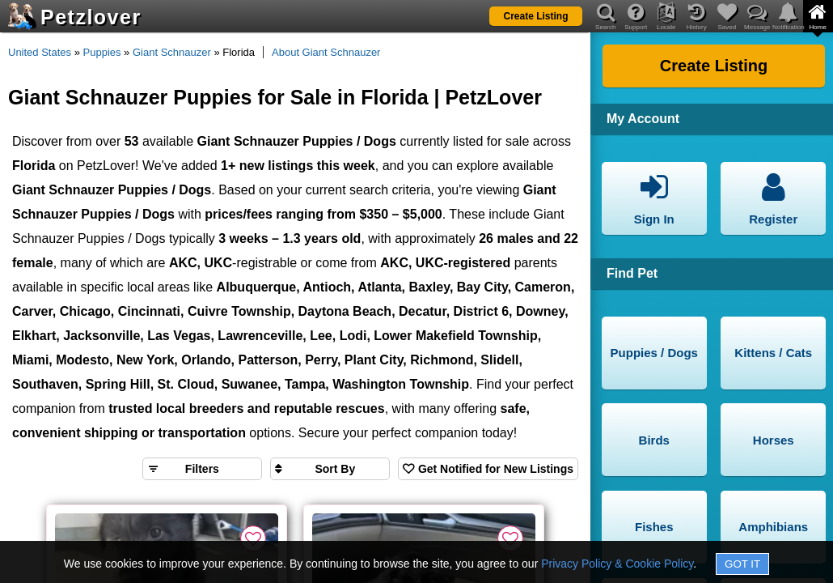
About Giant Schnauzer (326, 52)
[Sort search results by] (330, 468)
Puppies (102, 52)
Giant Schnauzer (172, 52)
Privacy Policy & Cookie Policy (617, 563)
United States (39, 52)
